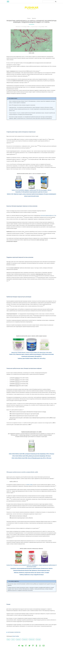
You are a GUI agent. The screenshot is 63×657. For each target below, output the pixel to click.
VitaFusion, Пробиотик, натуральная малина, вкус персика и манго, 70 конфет (31, 572)
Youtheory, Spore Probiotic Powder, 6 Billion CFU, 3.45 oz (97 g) (31, 358)
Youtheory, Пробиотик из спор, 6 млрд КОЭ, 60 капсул (31, 574)
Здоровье (18, 639)
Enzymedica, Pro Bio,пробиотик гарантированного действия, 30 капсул (32, 191)
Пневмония (24, 639)
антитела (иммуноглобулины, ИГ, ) (48, 215)
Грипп (13, 639)
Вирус (8, 639)
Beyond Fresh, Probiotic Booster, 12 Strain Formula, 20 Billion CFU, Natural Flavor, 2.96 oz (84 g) (32, 352)
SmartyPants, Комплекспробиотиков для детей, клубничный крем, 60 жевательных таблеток (31, 568)
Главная (28, 18)
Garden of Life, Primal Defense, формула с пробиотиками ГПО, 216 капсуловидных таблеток (31, 190)
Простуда (38, 639)
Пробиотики (31, 639)
